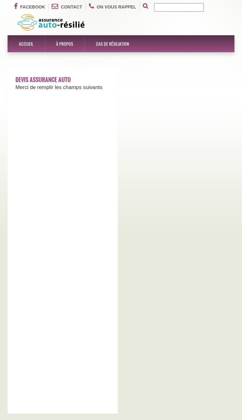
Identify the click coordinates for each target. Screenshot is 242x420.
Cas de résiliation (112, 43)
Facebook (29, 6)
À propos (64, 43)
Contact (67, 6)
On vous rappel (112, 6)
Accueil (26, 43)
